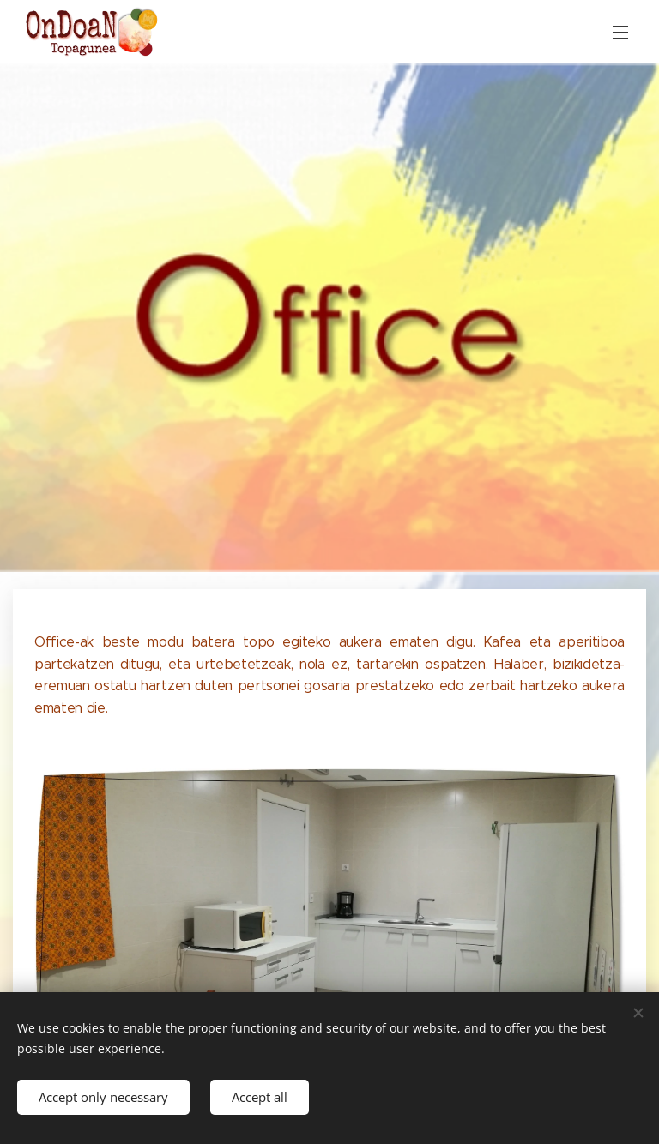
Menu (620, 32)
